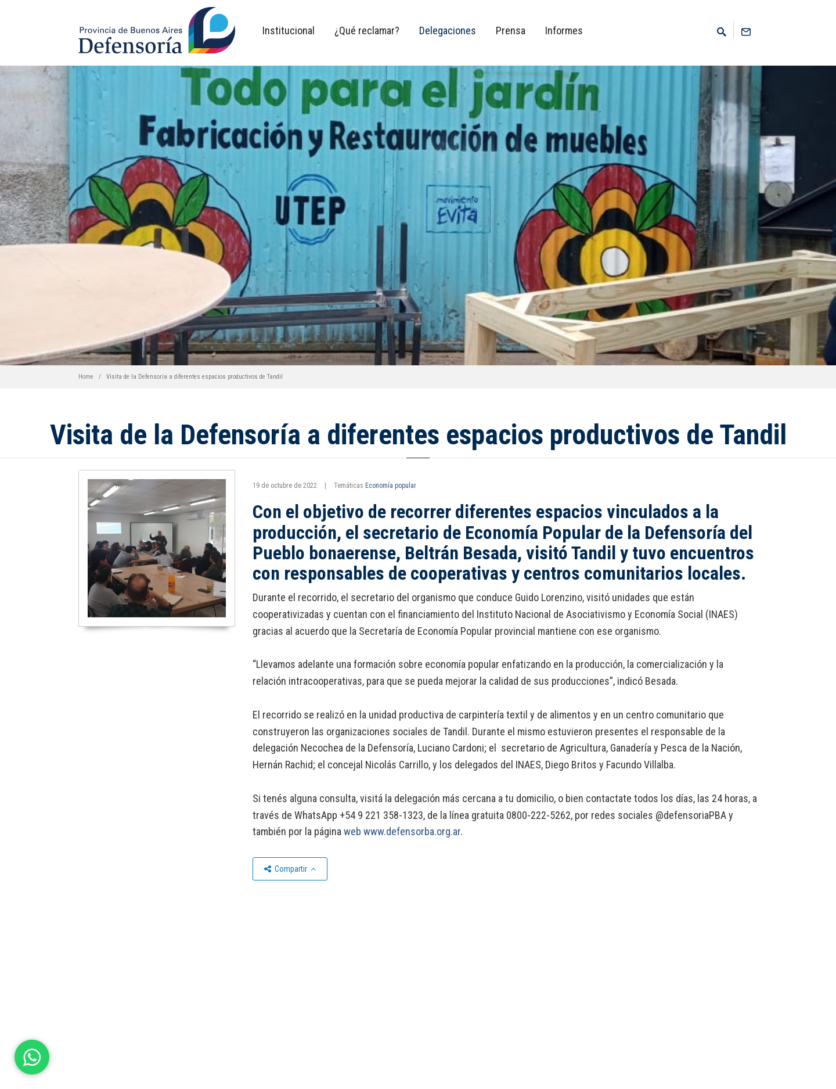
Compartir (290, 869)
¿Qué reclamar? (366, 30)
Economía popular (390, 485)
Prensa (510, 30)
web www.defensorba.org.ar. (403, 831)
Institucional (288, 30)
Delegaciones (447, 30)
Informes (564, 30)
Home (85, 376)
